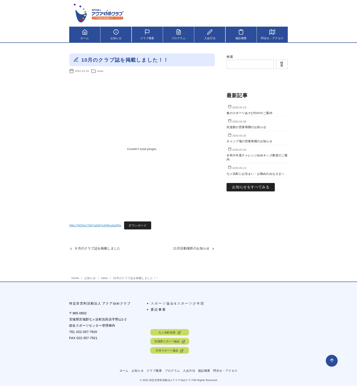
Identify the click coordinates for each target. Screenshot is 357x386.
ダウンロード (137, 225)
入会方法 (189, 370)
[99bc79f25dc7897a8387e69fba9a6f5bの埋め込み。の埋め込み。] (142, 149)
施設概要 (204, 370)
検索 (230, 56)
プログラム (172, 370)
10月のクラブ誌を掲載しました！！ (135, 278)
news (100, 71)
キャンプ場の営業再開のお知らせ (249, 141)
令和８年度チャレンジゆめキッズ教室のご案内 (257, 157)
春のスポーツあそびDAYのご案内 (249, 113)
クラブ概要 (154, 370)
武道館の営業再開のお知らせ (246, 127)
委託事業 (158, 309)
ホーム (124, 370)
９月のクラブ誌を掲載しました (97, 248)
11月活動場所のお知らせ (191, 248)
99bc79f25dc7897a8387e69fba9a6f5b (95, 225)
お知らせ (90, 278)
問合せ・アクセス (225, 370)
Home (75, 278)
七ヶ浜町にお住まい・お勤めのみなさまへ (257, 173)
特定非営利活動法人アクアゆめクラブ (171, 380)
